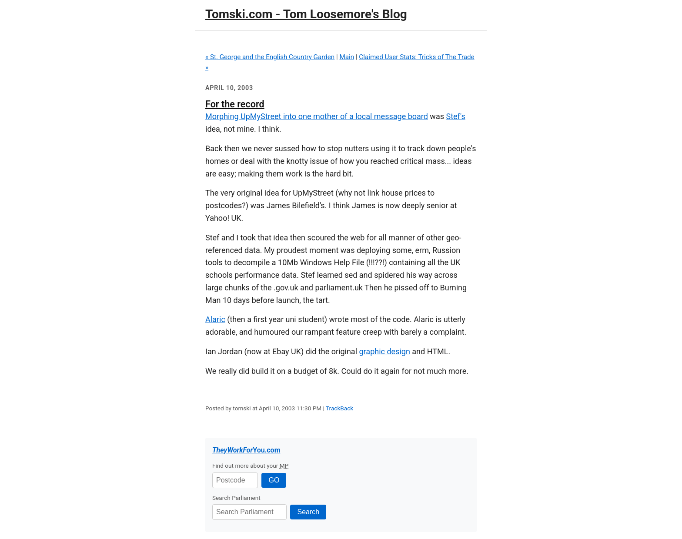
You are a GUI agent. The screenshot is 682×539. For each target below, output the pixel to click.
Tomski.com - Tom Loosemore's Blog (306, 14)
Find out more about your (250, 465)
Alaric (215, 319)
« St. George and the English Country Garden (269, 57)
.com (246, 450)
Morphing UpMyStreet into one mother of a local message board (316, 116)
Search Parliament (236, 497)
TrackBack (339, 408)
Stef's (455, 116)
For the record (234, 104)
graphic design (384, 351)
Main (346, 57)
